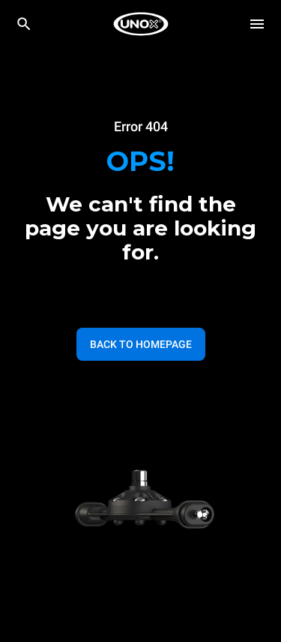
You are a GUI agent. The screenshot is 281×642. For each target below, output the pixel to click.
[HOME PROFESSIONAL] (141, 24)
